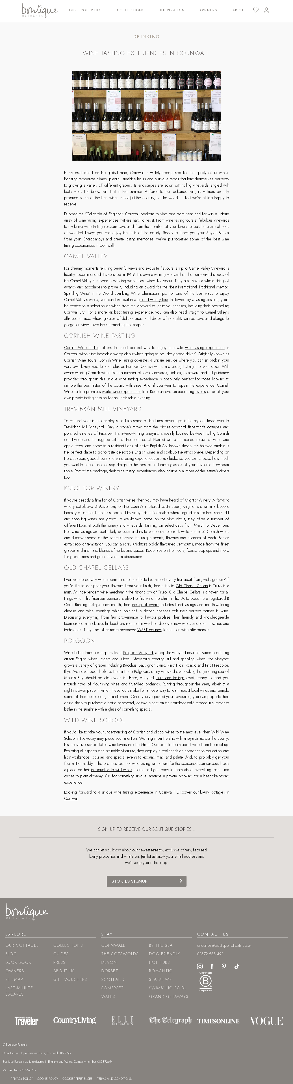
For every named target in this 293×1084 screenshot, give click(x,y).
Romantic (160, 971)
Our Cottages (22, 945)
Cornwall (113, 945)
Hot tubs (159, 962)
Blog (11, 954)
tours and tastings (170, 678)
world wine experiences (121, 392)
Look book (18, 962)
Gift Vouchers (70, 979)
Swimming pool (168, 988)
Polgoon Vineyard (138, 653)
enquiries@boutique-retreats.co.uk (224, 945)
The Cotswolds (120, 954)
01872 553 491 (210, 954)
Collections (68, 945)
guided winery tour (152, 300)
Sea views (160, 979)
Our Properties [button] (85, 10)
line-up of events (145, 605)
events (200, 392)
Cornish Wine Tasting (82, 348)
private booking (179, 776)
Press (59, 962)
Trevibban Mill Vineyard (84, 427)
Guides (61, 954)
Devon (109, 962)
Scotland (113, 979)
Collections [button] (131, 10)
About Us (64, 971)
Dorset (109, 971)
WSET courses (149, 630)
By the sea (161, 945)
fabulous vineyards (214, 220)
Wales (108, 996)
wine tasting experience (205, 348)
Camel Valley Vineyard (207, 268)
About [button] (238, 10)
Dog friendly (164, 954)
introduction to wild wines (111, 770)
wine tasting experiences (135, 458)
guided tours (97, 458)
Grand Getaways (169, 996)
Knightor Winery (197, 500)
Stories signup (129, 881)
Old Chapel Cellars (192, 586)
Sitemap (14, 979)
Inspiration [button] (172, 10)
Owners (208, 10)
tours (83, 525)
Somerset (112, 988)
